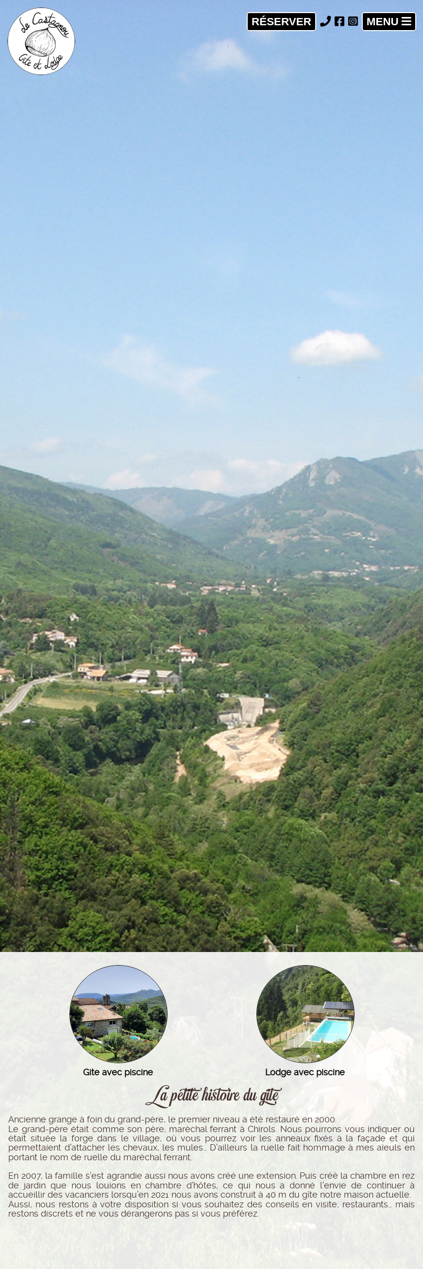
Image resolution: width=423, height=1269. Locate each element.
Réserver (281, 22)
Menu (389, 22)
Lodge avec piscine (305, 1072)
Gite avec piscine (118, 1072)
